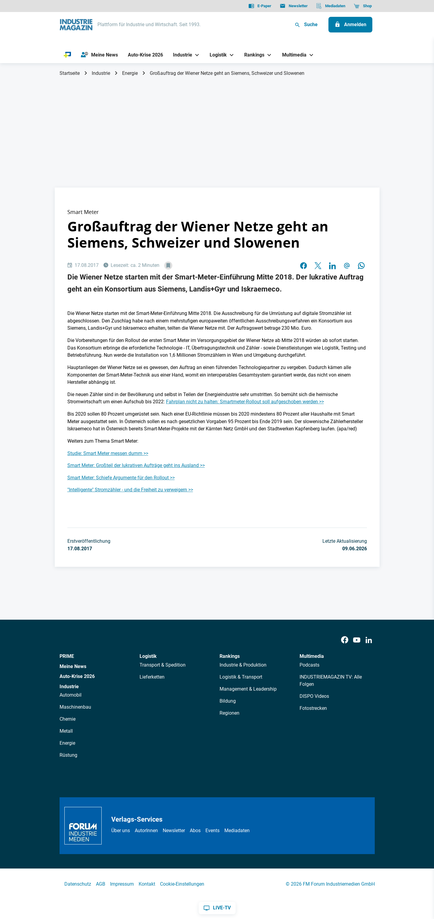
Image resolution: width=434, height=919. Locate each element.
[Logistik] (216, 55)
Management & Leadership (248, 689)
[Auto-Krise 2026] (145, 55)
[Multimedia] (292, 55)
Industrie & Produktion (243, 665)
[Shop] (362, 6)
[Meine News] (99, 55)
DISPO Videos (314, 696)
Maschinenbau (75, 707)
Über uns (120, 830)
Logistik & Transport (241, 677)
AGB (100, 884)
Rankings (230, 656)
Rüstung (68, 755)
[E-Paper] (259, 6)
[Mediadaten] (330, 6)
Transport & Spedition (163, 665)
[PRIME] (67, 55)
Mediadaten (237, 830)
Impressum (122, 884)
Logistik (148, 656)
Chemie (67, 719)
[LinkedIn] (368, 640)
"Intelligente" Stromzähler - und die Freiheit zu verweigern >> (130, 490)
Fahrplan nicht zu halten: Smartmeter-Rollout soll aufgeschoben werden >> (245, 402)
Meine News (73, 666)
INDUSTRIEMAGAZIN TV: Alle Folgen (331, 680)
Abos (195, 830)
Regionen (229, 713)
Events (212, 830)
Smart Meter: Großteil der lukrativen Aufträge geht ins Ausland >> (136, 465)
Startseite (70, 73)
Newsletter (174, 830)
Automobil (71, 695)
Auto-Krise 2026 (77, 676)
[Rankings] (252, 55)
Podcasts (309, 665)
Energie (130, 73)
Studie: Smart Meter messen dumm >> (107, 453)
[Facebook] (344, 640)
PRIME (67, 656)
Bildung (228, 701)
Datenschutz (77, 884)
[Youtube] (356, 640)
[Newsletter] (294, 6)
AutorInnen (146, 830)
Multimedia (312, 656)
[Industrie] (180, 55)
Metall (66, 731)
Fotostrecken (313, 708)
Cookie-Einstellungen (182, 884)
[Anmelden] (350, 24)
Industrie (101, 73)
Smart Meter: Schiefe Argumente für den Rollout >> (121, 478)
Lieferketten (152, 677)
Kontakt (147, 884)
